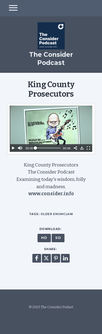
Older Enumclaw (57, 214)
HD (44, 238)
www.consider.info (51, 194)
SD (58, 238)
